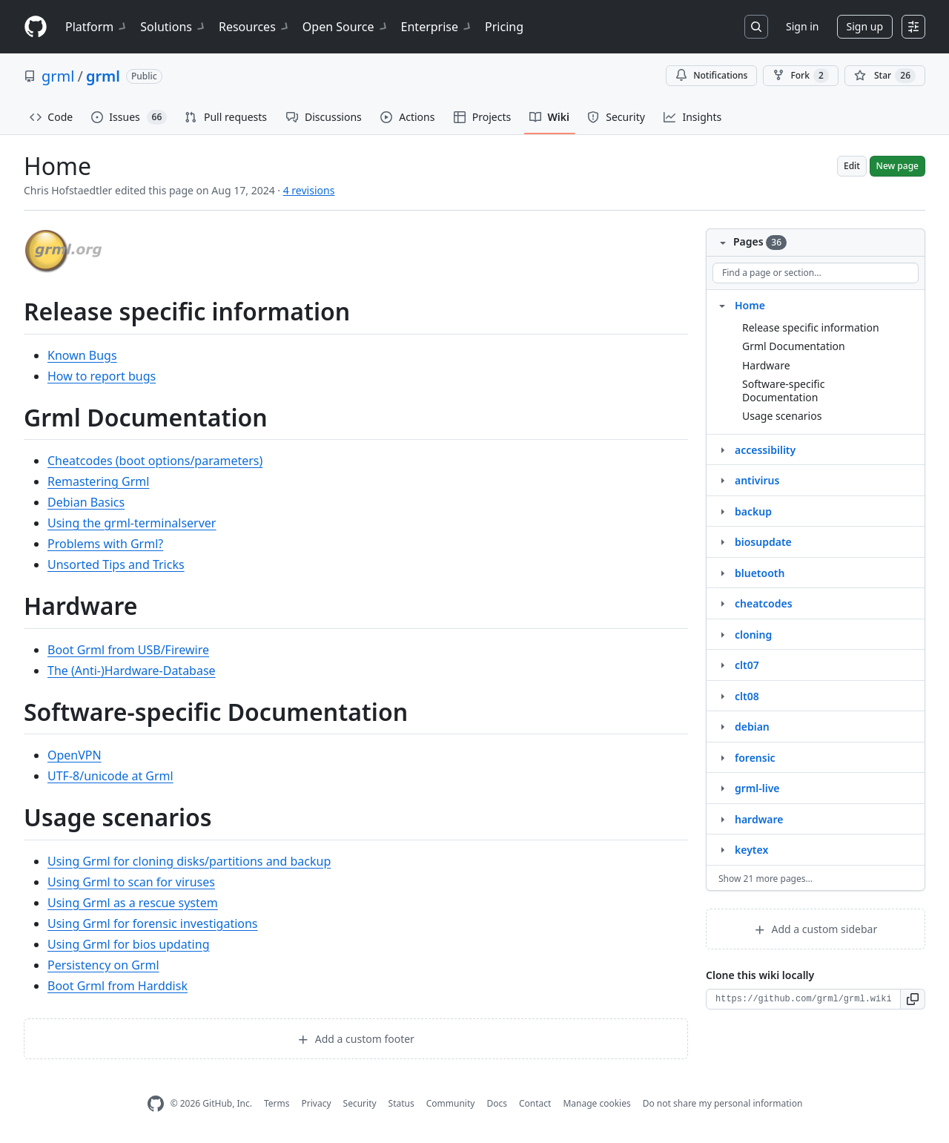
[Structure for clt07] (722, 664)
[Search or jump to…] (756, 27)
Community (450, 1103)
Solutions (173, 27)
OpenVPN (74, 755)
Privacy (316, 1103)
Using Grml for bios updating (128, 944)
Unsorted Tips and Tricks (116, 564)
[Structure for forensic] (722, 757)
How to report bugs (101, 376)
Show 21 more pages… (765, 878)
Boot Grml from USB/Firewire (128, 650)
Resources (255, 27)
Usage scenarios (781, 416)
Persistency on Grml (103, 965)
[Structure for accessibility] (722, 449)
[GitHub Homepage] (156, 1104)
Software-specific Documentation (783, 390)
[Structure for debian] (722, 726)
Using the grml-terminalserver (131, 523)
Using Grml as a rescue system (132, 903)
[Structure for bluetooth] (722, 572)
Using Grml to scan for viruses (131, 882)
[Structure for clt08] (722, 696)
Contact (535, 1103)
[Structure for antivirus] (722, 480)
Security (360, 1103)
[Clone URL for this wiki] (803, 999)
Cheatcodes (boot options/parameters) (154, 460)
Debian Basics (86, 502)
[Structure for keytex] (722, 849)
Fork (800, 75)
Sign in (802, 26)
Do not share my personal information (723, 1103)
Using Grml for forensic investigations (152, 923)
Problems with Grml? (105, 544)
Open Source (345, 27)
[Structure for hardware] (722, 819)
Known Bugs (82, 355)
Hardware (766, 365)
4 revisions (309, 190)
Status (401, 1103)
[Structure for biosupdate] (722, 541)
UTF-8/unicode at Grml (110, 776)
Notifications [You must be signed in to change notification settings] (711, 75)
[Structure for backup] (722, 511)
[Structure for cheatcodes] (722, 603)
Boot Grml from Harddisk (117, 986)
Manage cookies (596, 1103)
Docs (496, 1103)
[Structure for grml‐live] (722, 788)
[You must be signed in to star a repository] (884, 75)
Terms (277, 1103)
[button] (913, 999)
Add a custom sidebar (815, 929)
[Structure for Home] (722, 305)
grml (58, 76)
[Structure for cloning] (722, 634)
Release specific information (810, 327)
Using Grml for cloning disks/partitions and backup (189, 861)
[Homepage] (35, 27)
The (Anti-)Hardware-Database (131, 670)
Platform (96, 27)
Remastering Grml (98, 481)
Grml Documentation (793, 346)
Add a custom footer (355, 1039)
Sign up (865, 26)
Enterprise (437, 27)
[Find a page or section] (815, 273)
